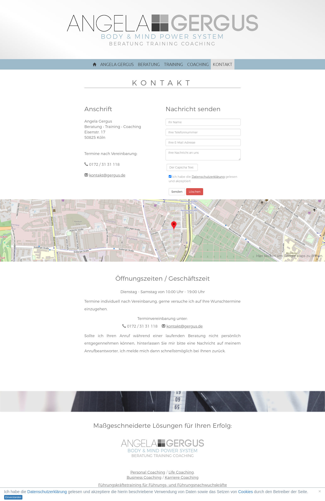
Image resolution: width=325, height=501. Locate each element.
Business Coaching (144, 477)
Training (173, 64)
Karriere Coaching (182, 477)
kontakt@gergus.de (107, 175)
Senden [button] (176, 192)
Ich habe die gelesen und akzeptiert (203, 179)
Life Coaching (181, 472)
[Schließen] (319, 491)
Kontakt (222, 64)
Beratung (149, 64)
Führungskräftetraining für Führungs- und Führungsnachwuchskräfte (162, 485)
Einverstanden (13, 497)
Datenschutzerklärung (208, 177)
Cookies (245, 491)
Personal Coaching (147, 472)
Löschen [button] (194, 192)
